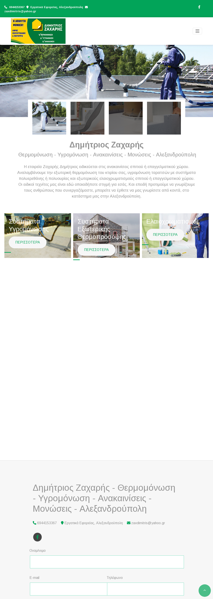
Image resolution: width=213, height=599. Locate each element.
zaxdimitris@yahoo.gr (20, 11)
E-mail (34, 578)
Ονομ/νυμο (37, 550)
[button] (16, 78)
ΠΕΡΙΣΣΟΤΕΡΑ (27, 242)
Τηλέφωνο (115, 578)
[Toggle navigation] (197, 31)
